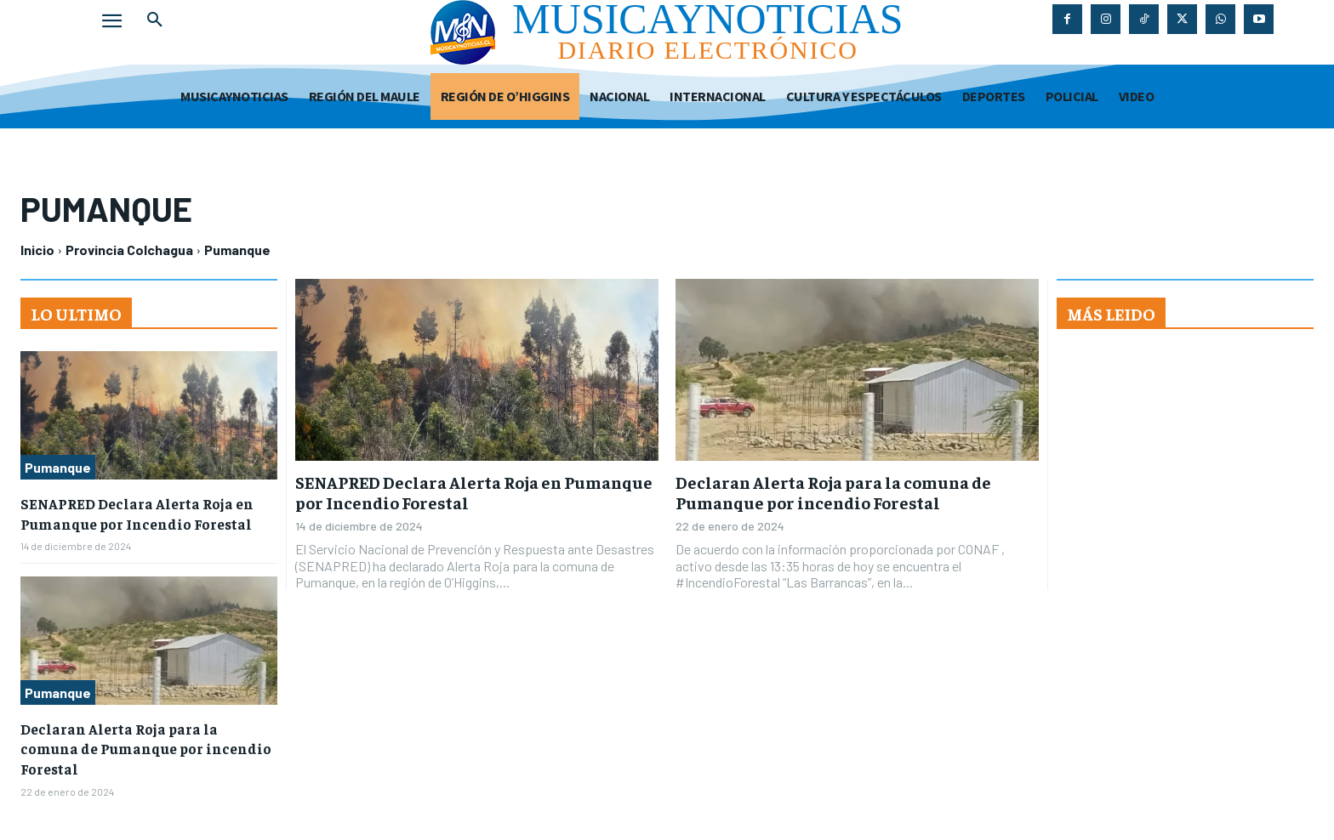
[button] (154, 20)
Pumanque (58, 467)
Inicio (37, 249)
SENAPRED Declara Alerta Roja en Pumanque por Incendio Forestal (474, 492)
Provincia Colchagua (129, 249)
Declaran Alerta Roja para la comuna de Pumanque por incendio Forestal (833, 492)
